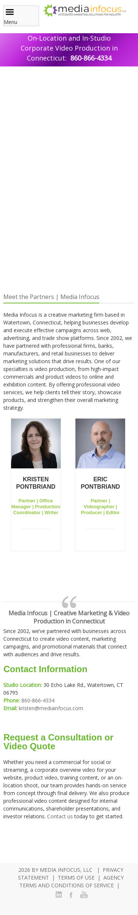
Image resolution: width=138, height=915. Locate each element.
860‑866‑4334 (37, 700)
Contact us (60, 816)
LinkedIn (58, 894)
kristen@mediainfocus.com (51, 708)
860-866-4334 (91, 58)
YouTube (83, 894)
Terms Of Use (76, 877)
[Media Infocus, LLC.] (84, 9)
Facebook (71, 894)
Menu (10, 16)
